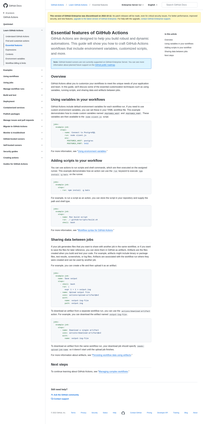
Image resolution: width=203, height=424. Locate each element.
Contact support (60, 399)
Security (95, 413)
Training (176, 413)
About (195, 413)
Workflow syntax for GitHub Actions (95, 230)
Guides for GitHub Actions (15, 164)
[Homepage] (123, 413)
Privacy (83, 413)
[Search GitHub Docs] (179, 5)
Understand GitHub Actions (17, 36)
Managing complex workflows (113, 371)
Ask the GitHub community (65, 395)
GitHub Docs (15, 6)
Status (105, 413)
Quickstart (8, 24)
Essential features (14, 45)
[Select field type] (133, 5)
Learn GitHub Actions (79, 5)
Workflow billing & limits (16, 63)
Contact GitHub (136, 413)
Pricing (149, 413)
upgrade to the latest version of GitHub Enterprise (95, 19)
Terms (73, 413)
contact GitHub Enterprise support (155, 19)
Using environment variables (92, 151)
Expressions (11, 50)
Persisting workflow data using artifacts (112, 355)
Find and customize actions (17, 41)
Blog (186, 413)
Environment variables (15, 59)
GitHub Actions (10, 17)
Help (114, 413)
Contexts (9, 54)
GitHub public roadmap (105, 65)
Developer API (162, 413)
